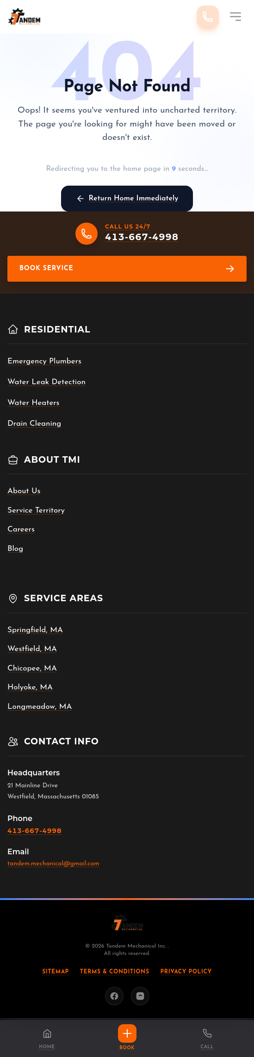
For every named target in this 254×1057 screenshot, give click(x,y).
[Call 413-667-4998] (208, 17)
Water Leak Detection (46, 382)
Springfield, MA (35, 630)
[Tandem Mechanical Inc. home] (24, 16)
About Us (23, 491)
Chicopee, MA (32, 668)
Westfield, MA (32, 649)
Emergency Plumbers (44, 361)
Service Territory (36, 510)
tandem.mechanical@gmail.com (53, 863)
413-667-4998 (34, 831)
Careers (21, 529)
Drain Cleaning (34, 424)
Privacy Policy (186, 972)
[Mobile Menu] (235, 17)
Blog (15, 549)
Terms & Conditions (114, 972)
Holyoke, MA (30, 687)
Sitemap (55, 972)
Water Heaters (33, 403)
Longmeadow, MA (39, 707)
